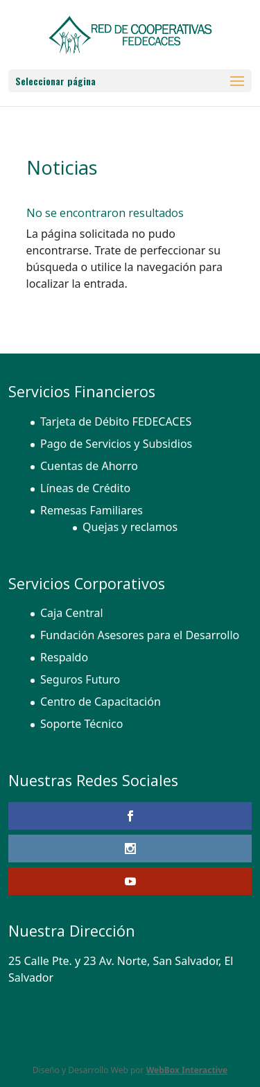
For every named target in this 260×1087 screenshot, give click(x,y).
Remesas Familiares (91, 510)
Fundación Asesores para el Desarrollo (139, 635)
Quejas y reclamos (130, 526)
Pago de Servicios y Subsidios (116, 443)
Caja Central (71, 612)
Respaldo (64, 657)
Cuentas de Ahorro (89, 465)
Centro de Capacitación (100, 701)
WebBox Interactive (187, 1070)
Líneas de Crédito (85, 488)
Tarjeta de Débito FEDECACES (115, 421)
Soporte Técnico (81, 723)
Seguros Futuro (80, 679)
